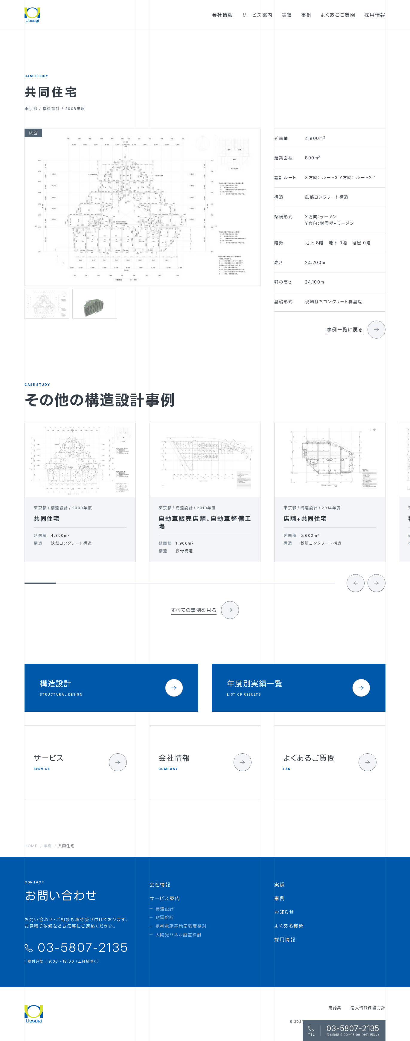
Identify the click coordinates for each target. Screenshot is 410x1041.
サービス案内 (165, 898)
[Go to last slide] (356, 593)
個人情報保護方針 (367, 1007)
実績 (279, 885)
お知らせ (284, 912)
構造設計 (165, 908)
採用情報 (284, 940)
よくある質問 (289, 926)
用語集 (335, 1007)
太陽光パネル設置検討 (179, 934)
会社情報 (160, 885)
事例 (279, 898)
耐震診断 (165, 917)
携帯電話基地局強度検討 (181, 926)
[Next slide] (376, 593)
